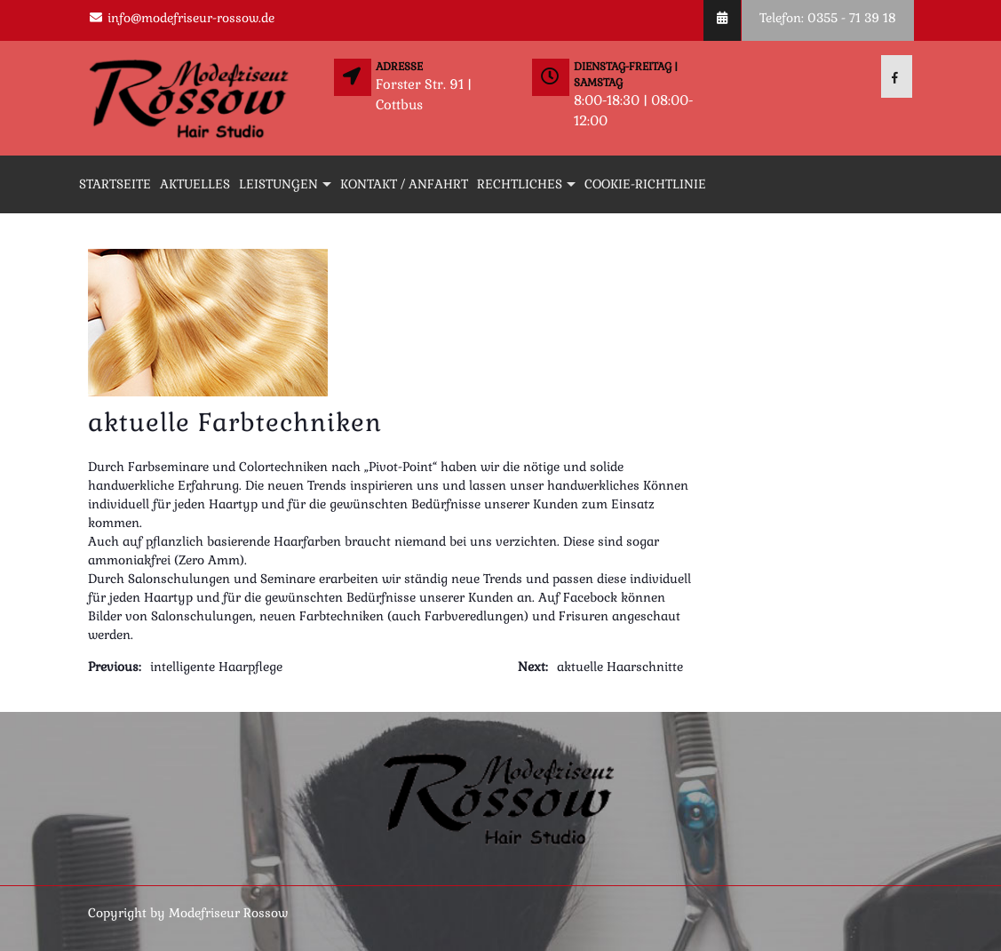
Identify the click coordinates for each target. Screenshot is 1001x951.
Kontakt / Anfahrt (404, 184)
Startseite (115, 184)
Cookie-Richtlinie (645, 184)
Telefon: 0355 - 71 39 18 (827, 18)
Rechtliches (519, 184)
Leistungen (278, 184)
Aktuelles (195, 184)
